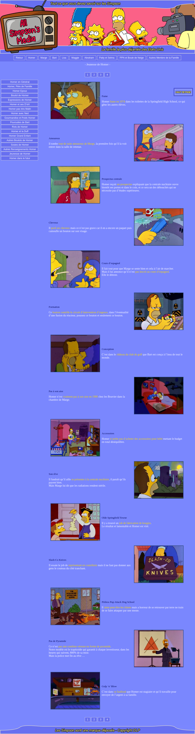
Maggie (75, 57)
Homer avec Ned (19, 113)
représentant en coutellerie (82, 565)
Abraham (89, 57)
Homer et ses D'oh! (19, 104)
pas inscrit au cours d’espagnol (152, 271)
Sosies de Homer (19, 144)
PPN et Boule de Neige (132, 57)
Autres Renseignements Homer (19, 149)
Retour (19, 57)
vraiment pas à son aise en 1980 (80, 396)
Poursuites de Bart (19, 122)
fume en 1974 (117, 101)
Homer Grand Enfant (19, 135)
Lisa (64, 57)
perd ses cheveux (60, 228)
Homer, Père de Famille (19, 86)
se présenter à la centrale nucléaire (90, 479)
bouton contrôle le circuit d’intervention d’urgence (80, 312)
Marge (44, 57)
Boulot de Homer (19, 95)
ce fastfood (120, 691)
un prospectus (124, 184)
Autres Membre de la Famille (164, 57)
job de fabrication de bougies (135, 523)
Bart (54, 57)
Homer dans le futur (19, 158)
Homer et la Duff (19, 131)
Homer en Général (19, 82)
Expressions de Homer (19, 100)
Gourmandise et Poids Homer (19, 118)
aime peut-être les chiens (117, 607)
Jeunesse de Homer (19, 153)
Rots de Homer (19, 126)
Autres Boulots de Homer (19, 140)
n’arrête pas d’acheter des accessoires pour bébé (136, 438)
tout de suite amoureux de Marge (77, 143)
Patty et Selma (106, 57)
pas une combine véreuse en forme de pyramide (84, 646)
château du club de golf (129, 354)
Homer (31, 57)
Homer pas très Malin (19, 109)
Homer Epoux (19, 91)
